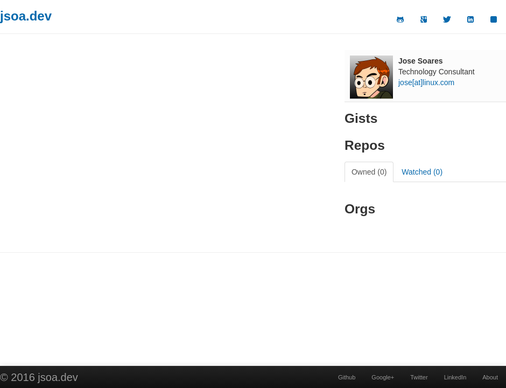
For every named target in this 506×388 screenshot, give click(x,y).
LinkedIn (455, 377)
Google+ (382, 377)
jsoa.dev (26, 16)
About (490, 377)
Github (346, 377)
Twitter (418, 377)
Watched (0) (422, 172)
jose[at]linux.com (426, 82)
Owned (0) (369, 172)
